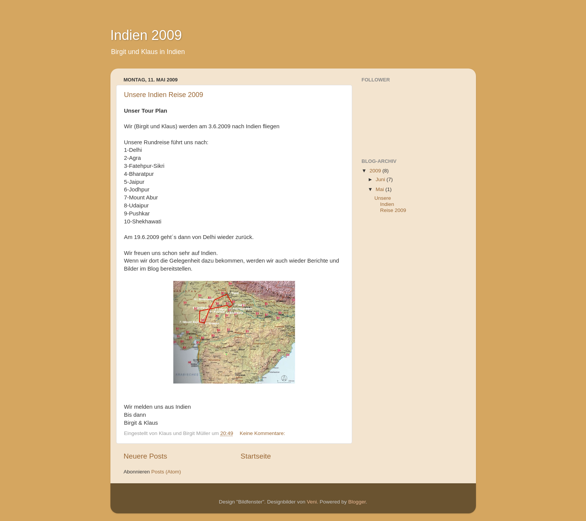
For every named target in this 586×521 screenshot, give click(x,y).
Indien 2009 (146, 35)
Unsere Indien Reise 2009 (163, 95)
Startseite (256, 456)
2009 (375, 171)
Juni (381, 179)
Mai (381, 189)
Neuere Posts (145, 456)
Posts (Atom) (166, 472)
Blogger (357, 502)
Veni (312, 502)
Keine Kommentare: (263, 433)
